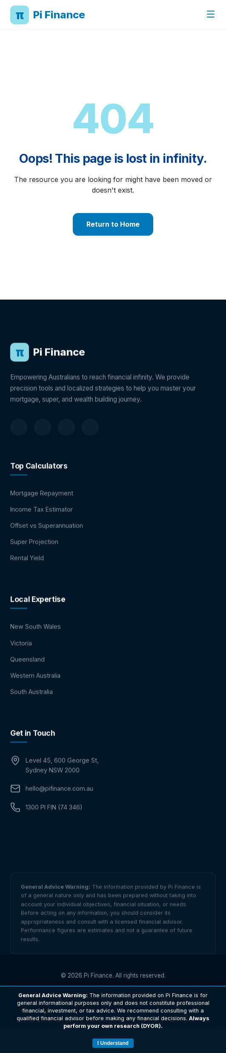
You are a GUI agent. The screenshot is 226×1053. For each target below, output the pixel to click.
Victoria (21, 654)
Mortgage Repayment (41, 504)
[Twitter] (66, 438)
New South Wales (35, 638)
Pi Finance (47, 15)
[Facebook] (42, 438)
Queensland (27, 671)
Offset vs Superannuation (46, 537)
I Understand (113, 1043)
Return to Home (113, 224)
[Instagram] (90, 438)
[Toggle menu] (211, 14)
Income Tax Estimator (41, 521)
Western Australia (35, 687)
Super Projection (34, 553)
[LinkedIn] (18, 438)
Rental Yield (27, 569)
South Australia (31, 703)
